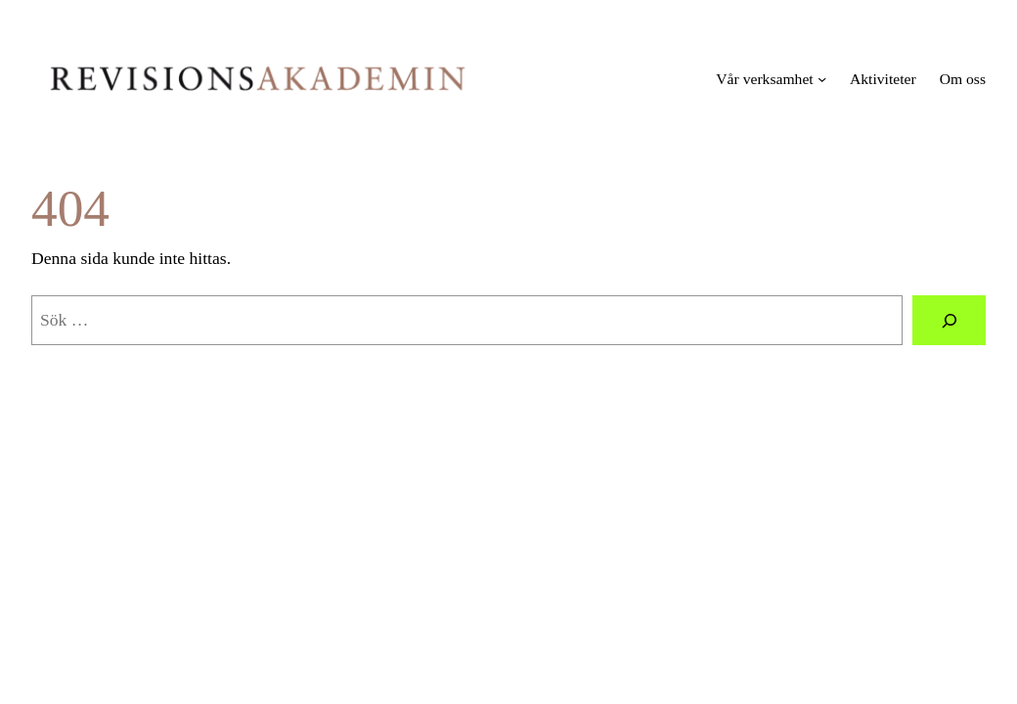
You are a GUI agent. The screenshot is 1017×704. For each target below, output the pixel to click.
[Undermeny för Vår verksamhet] (822, 78)
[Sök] (949, 320)
